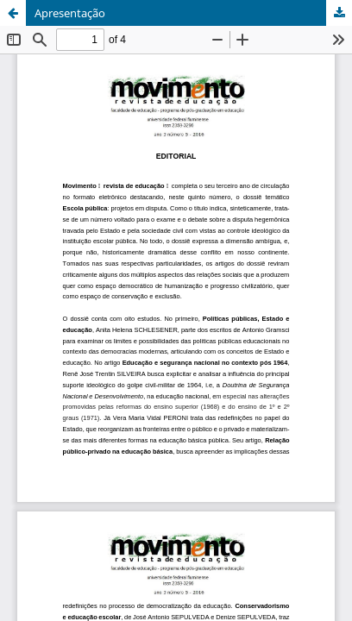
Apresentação (70, 13)
